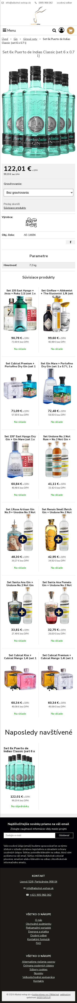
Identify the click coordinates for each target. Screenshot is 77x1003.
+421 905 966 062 (40, 895)
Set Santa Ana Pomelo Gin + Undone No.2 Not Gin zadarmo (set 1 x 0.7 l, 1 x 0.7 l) (57, 587)
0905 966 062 (46, 2)
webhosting (65, 994)
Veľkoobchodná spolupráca (39, 977)
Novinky (38, 973)
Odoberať (64, 835)
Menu (9, 30)
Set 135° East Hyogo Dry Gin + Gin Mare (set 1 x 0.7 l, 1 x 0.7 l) (20, 439)
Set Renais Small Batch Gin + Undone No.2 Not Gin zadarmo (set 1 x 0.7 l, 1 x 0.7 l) (57, 514)
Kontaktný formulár (38, 939)
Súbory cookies (38, 969)
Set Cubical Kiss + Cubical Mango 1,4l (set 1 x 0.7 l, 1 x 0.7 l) (20, 658)
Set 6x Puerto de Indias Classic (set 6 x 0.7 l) (19, 751)
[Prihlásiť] (61, 30)
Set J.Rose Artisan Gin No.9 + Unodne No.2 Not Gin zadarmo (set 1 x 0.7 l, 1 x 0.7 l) (20, 514)
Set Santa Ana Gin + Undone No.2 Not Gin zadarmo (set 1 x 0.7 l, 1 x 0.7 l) (20, 587)
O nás (38, 920)
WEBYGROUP (44, 997)
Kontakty (38, 981)
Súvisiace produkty (15, 208)
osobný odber (64, 2)
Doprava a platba (38, 931)
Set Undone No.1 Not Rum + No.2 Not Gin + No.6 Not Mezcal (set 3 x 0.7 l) (56, 441)
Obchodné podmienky (38, 924)
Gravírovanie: (13, 184)
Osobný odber (38, 935)
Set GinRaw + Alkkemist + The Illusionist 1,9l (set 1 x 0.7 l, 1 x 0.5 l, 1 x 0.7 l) (57, 295)
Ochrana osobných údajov (38, 965)
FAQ (38, 943)
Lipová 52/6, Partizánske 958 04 (38, 881)
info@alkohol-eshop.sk (18, 2)
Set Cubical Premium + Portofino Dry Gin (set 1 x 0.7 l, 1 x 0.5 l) (20, 366)
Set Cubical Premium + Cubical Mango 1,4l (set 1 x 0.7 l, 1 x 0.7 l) (57, 658)
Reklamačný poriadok (38, 928)
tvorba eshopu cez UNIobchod (45, 994)
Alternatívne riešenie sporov (38, 961)
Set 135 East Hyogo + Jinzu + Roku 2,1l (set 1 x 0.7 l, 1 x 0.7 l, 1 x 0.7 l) (20, 293)
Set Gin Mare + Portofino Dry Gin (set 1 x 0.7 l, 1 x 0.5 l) (57, 366)
